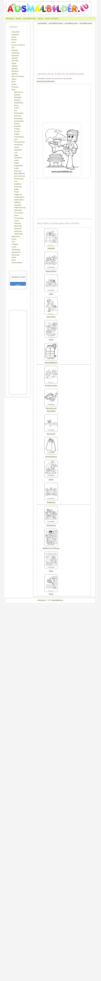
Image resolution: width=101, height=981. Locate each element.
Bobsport (17, 100)
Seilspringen (51, 502)
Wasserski (17, 228)
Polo (15, 181)
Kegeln (16, 163)
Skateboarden (19, 200)
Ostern (14, 79)
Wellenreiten (18, 234)
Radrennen (18, 186)
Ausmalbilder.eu (57, 600)
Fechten (17, 123)
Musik (13, 81)
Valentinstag (16, 249)
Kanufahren (18, 157)
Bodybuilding (18, 102)
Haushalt (15, 58)
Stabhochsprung (19, 207)
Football (17, 129)
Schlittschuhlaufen (51, 385)
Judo (15, 152)
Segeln (51, 479)
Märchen (14, 74)
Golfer (51, 294)
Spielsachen (16, 236)
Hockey (16, 147)
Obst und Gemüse (18, 76)
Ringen (16, 192)
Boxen (16, 105)
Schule (14, 239)
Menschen (15, 71)
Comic (14, 42)
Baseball (17, 95)
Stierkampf (18, 210)
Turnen (16, 221)
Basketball (17, 97)
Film (13, 47)
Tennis (16, 215)
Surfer (51, 571)
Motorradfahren (19, 173)
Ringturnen (18, 194)
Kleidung (14, 66)
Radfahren (17, 184)
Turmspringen (19, 218)
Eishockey (17, 116)
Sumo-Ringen (19, 213)
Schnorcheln (51, 434)
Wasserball (18, 226)
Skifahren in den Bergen (51, 548)
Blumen (14, 39)
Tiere (13, 241)
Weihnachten (16, 252)
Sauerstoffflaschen (51, 362)
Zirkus (14, 260)
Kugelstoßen (18, 165)
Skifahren (17, 202)
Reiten (16, 189)
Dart (15, 110)
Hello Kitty (15, 60)
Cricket (16, 108)
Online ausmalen (52, 18)
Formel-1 (17, 131)
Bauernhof (15, 34)
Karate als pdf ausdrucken (46, 81)
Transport (15, 244)
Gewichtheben (19, 137)
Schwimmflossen (51, 456)
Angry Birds (15, 32)
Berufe (14, 37)
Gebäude (15, 50)
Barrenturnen (18, 92)
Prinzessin (15, 87)
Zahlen (14, 257)
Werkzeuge (15, 255)
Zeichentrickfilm (17, 262)
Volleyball (17, 223)
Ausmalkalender (29, 18)
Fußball (16, 134)
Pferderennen (19, 178)
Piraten (14, 84)
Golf (15, 139)
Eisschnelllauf (19, 121)
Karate (16, 160)
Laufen (16, 168)
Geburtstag (15, 53)
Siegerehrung (51, 525)
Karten (40, 18)
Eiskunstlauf (18, 118)
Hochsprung (18, 144)
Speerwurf (17, 205)
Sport (13, 89)
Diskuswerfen (18, 113)
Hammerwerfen (19, 142)
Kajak (16, 155)
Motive (18, 18)
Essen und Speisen (18, 45)
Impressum (41, 600)
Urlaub (14, 247)
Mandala (14, 68)
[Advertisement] (18, 352)
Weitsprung (18, 231)
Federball (17, 126)
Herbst (14, 63)
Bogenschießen (51, 271)
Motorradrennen (19, 176)
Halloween (15, 55)
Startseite (10, 18)
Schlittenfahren (19, 197)
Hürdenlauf (18, 150)
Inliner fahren (51, 316)
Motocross (17, 171)
